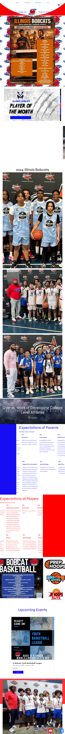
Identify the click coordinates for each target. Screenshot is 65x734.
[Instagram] (45, 731)
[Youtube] (51, 731)
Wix (41, 705)
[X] (56, 731)
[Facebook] (62, 731)
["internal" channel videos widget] (32, 412)
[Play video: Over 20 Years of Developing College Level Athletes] (32, 417)
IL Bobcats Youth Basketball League (27, 663)
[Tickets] (25, 661)
